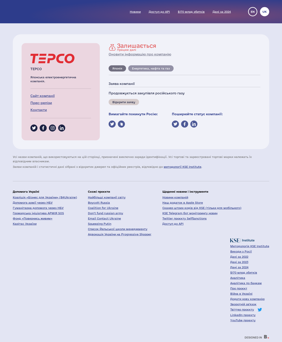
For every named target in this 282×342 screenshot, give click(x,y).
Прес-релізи (41, 103)
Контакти (38, 110)
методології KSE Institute (182, 166)
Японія (117, 68)
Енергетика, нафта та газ (151, 68)
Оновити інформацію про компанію (140, 54)
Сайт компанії (42, 96)
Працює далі (136, 47)
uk (264, 11)
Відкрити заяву (123, 102)
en (253, 11)
